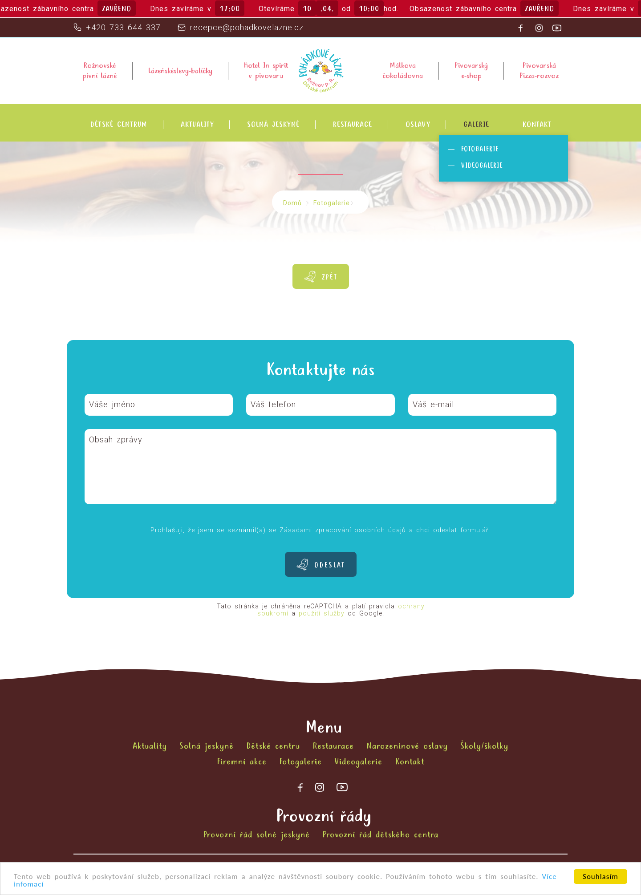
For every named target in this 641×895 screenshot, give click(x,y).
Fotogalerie (480, 149)
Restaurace (352, 124)
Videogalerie (482, 166)
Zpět (329, 278)
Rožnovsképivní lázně (99, 70)
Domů (292, 203)
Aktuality (197, 124)
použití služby (322, 613)
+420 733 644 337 (123, 27)
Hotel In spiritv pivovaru (266, 70)
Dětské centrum (118, 124)
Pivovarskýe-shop (471, 70)
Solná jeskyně (273, 124)
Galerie (476, 124)
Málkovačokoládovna (402, 70)
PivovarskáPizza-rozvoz (539, 70)
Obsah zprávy (115, 439)
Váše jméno (112, 404)
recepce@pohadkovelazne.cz (247, 27)
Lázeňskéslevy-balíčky (180, 71)
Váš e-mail (433, 404)
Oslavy (418, 124)
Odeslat (329, 566)
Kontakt (537, 124)
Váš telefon (273, 404)
